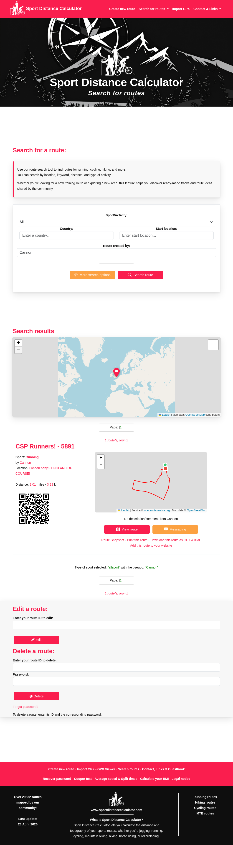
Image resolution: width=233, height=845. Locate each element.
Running (32, 457)
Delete (36, 696)
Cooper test (83, 779)
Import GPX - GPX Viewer (96, 769)
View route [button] (127, 529)
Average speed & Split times (115, 779)
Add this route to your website (151, 545)
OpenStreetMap (195, 414)
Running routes (205, 797)
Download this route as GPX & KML (175, 540)
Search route (140, 275)
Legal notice (181, 779)
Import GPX (181, 9)
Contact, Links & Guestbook (163, 769)
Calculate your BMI (154, 779)
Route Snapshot (112, 540)
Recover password (57, 779)
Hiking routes (205, 802)
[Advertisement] (116, 129)
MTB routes (205, 813)
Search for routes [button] (152, 9)
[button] (116, 372)
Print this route (137, 540)
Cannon (25, 462)
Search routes (128, 769)
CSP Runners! (35, 446)
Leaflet (164, 414)
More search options (92, 275)
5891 (68, 446)
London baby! (39, 468)
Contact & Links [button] (205, 9)
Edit (36, 640)
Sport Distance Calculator (46, 9)
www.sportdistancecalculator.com (116, 810)
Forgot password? (25, 707)
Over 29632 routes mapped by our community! (27, 802)
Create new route (122, 9)
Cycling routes (205, 808)
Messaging (175, 529)
